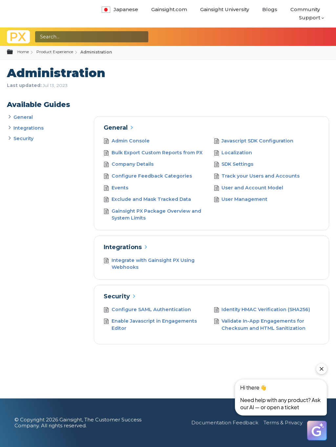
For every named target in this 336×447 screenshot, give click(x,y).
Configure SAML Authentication (147, 310)
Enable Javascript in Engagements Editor (150, 325)
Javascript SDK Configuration (254, 142)
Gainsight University (224, 9)
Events (116, 188)
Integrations (28, 128)
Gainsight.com (169, 9)
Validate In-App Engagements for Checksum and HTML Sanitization (260, 325)
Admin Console (127, 142)
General (23, 117)
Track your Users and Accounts (257, 177)
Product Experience (54, 51)
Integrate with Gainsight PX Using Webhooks (149, 264)
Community (305, 9)
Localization (233, 153)
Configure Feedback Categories (148, 177)
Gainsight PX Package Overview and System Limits (152, 215)
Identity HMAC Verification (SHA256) (262, 310)
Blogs (269, 9)
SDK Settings (234, 165)
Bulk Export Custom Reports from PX (153, 153)
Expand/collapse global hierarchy (14, 52)
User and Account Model (249, 188)
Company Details (129, 165)
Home (23, 51)
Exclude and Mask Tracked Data (147, 200)
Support (309, 17)
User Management (241, 200)
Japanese (120, 9)
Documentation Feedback (224, 422)
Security (23, 138)
